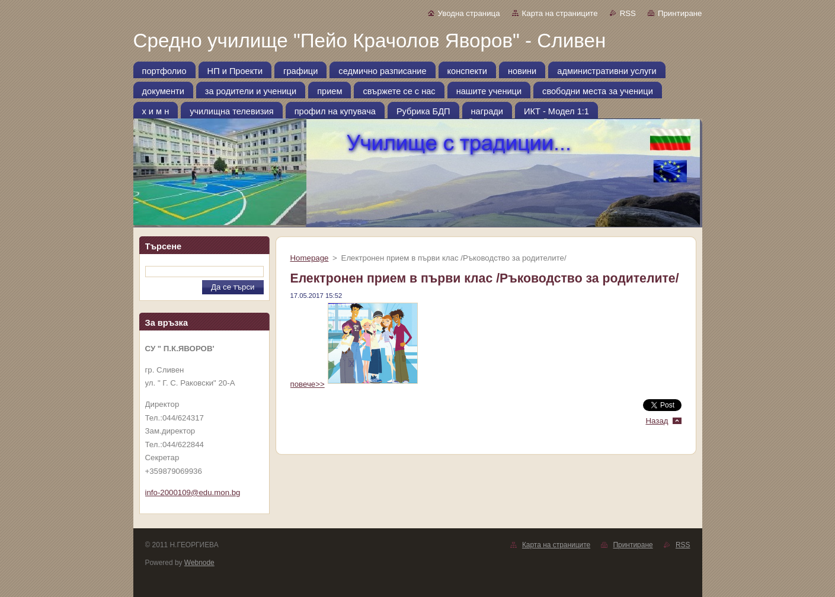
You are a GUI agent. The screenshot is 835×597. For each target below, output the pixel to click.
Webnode (199, 563)
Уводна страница (469, 13)
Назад (656, 420)
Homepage (309, 257)
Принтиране (680, 13)
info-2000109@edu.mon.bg (193, 492)
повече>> (354, 384)
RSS (628, 13)
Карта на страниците (560, 13)
